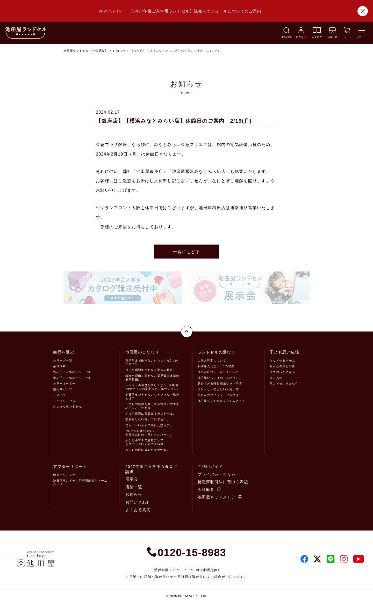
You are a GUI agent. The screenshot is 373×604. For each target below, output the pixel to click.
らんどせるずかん (282, 360)
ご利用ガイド (210, 466)
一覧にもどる (186, 251)
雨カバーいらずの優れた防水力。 (149, 425)
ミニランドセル (64, 400)
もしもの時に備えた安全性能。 (147, 449)
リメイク (59, 394)
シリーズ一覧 (62, 360)
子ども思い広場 (284, 352)
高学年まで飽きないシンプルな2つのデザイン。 (151, 362)
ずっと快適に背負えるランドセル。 (150, 413)
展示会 (131, 479)
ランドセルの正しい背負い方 (218, 389)
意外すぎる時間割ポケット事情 (220, 383)
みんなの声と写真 (282, 366)
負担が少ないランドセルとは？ (220, 394)
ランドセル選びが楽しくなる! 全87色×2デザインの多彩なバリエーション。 (152, 387)
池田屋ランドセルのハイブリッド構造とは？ (152, 396)
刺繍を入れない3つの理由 (216, 366)
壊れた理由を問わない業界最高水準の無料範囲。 (152, 377)
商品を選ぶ (63, 352)
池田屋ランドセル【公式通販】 (85, 50)
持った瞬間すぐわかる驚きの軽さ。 (150, 369)
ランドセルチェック (284, 383)
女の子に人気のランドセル (72, 377)
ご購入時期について (212, 360)
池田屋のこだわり (142, 352)
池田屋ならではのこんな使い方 (220, 377)
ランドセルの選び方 (217, 352)
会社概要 (209, 489)
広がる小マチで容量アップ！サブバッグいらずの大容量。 (146, 442)
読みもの (276, 377)
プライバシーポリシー (219, 474)
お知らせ (119, 50)
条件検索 (59, 366)
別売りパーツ (62, 389)
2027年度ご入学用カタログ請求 (151, 469)
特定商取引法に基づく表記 (223, 482)
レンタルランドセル (67, 406)
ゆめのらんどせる (282, 371)
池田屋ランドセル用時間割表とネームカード (80, 482)
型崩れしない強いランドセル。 (147, 419)
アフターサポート (70, 466)
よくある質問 (138, 509)
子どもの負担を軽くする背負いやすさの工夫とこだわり (152, 405)
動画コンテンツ (64, 474)
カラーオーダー (64, 383)
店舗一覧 (133, 487)
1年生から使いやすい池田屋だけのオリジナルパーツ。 (149, 432)
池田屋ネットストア (220, 497)
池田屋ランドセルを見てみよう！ (221, 400)
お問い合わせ (138, 502)
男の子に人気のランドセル (72, 371)
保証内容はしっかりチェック (218, 371)
